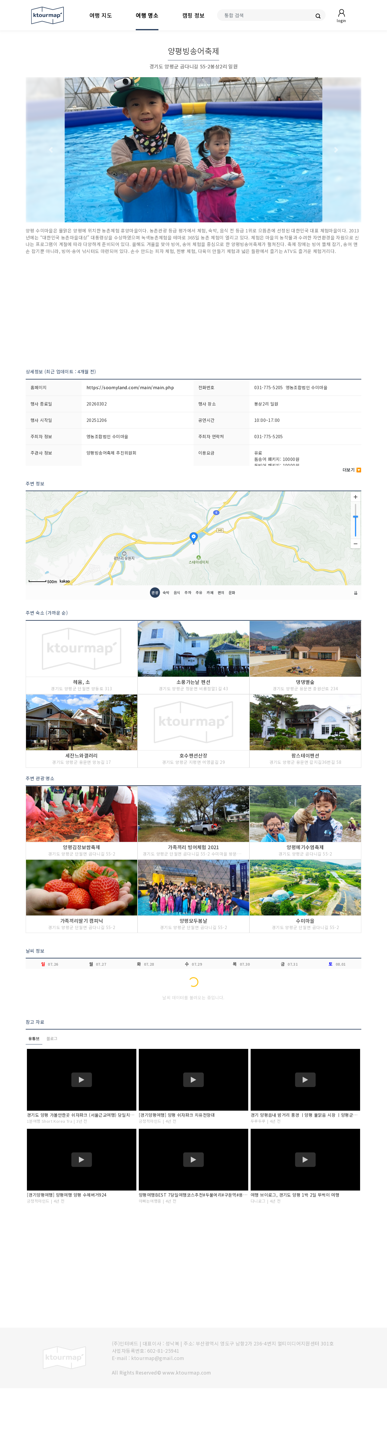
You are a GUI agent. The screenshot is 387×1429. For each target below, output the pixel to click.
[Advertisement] (193, 311)
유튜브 (34, 1079)
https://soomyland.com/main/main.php (130, 387)
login (341, 20)
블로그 (52, 1079)
